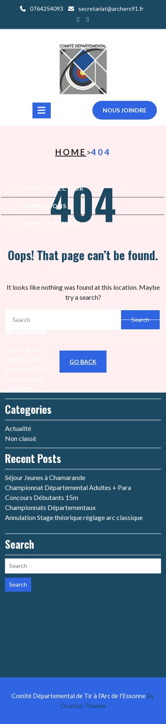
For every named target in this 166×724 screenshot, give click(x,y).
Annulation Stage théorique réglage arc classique (74, 455)
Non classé (20, 376)
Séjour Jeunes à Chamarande (45, 415)
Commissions (43, 208)
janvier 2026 (22, 297)
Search (18, 521)
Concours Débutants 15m (41, 435)
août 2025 (19, 327)
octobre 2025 (25, 317)
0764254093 (46, 7)
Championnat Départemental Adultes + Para (68, 425)
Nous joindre (124, 113)
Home (71, 152)
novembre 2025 (27, 307)
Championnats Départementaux (50, 445)
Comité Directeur (51, 191)
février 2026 (22, 287)
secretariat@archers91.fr (111, 7)
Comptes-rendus (49, 226)
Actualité (18, 366)
